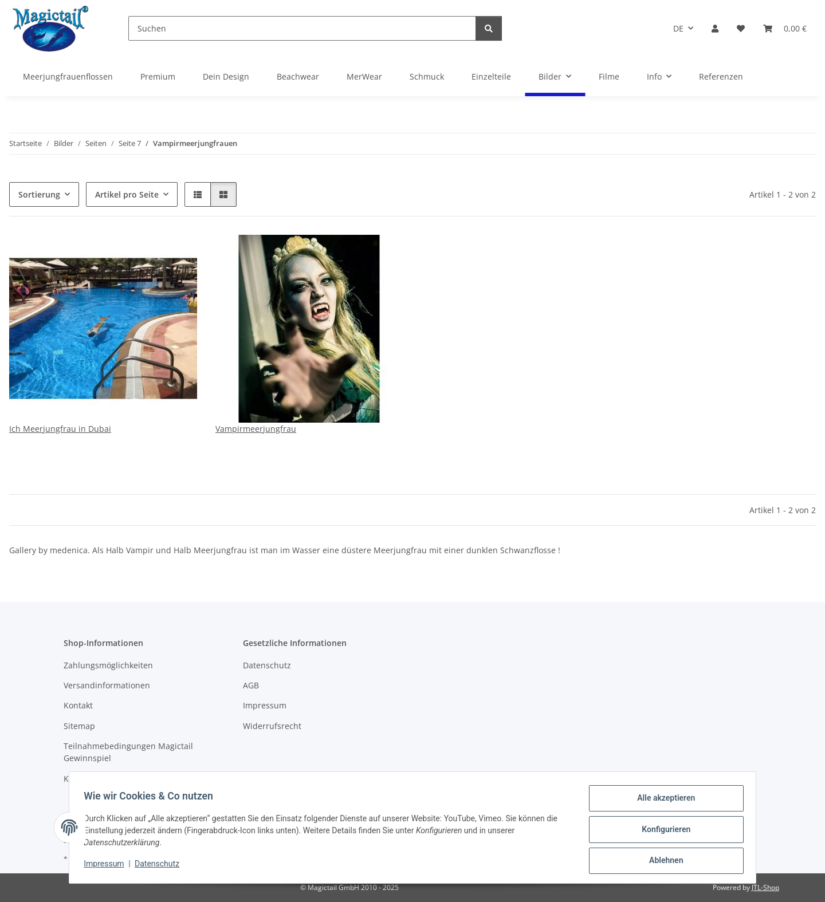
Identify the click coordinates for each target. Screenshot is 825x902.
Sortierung (39, 194)
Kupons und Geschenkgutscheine (128, 778)
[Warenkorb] (785, 28)
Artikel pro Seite (127, 194)
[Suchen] (302, 28)
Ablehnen (662, 861)
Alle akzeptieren (662, 801)
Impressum (108, 866)
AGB (251, 685)
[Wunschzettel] (741, 28)
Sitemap (79, 725)
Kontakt (78, 705)
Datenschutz (161, 866)
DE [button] (678, 28)
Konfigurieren (662, 831)
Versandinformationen (107, 685)
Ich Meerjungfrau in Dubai (60, 428)
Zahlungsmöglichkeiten (108, 665)
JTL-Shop (765, 887)
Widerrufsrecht (272, 725)
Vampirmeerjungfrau (255, 428)
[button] (715, 28)
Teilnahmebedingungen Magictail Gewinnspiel (128, 751)
